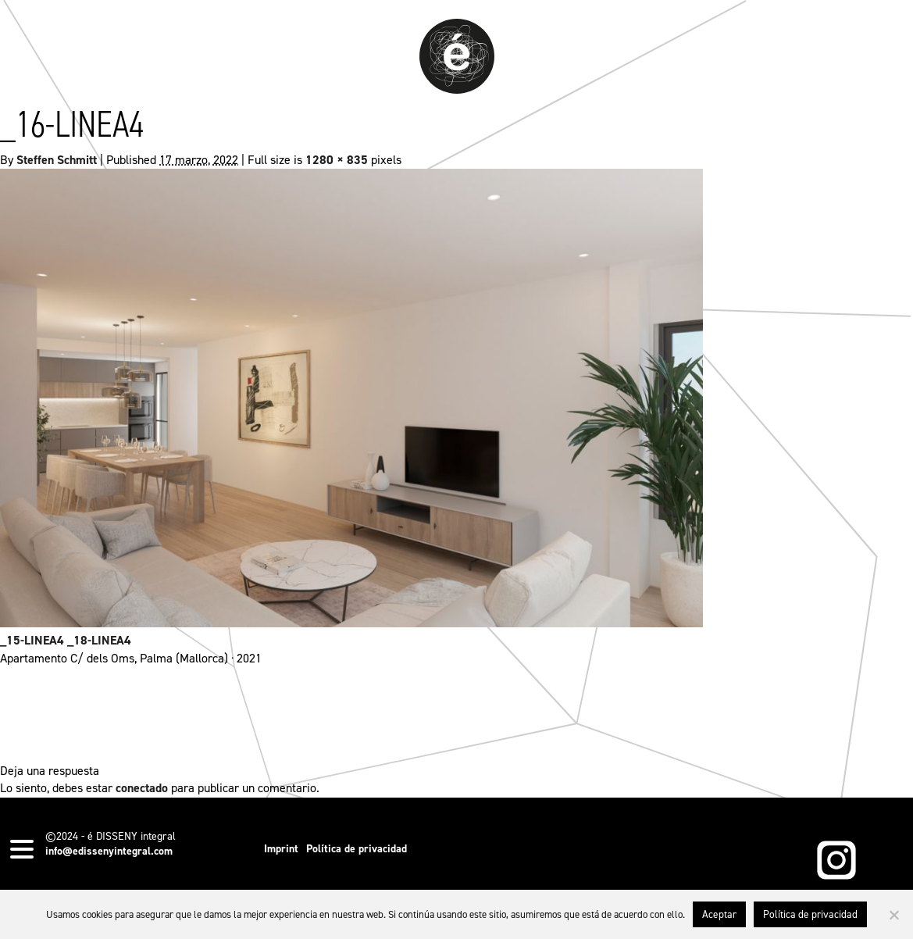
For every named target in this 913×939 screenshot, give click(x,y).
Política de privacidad (356, 848)
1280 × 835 (336, 160)
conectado (142, 788)
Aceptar (719, 914)
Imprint (281, 848)
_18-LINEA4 (99, 640)
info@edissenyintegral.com (109, 851)
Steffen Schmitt (56, 160)
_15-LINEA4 (32, 640)
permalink (489, 714)
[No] (893, 915)
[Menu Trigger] (22, 848)
